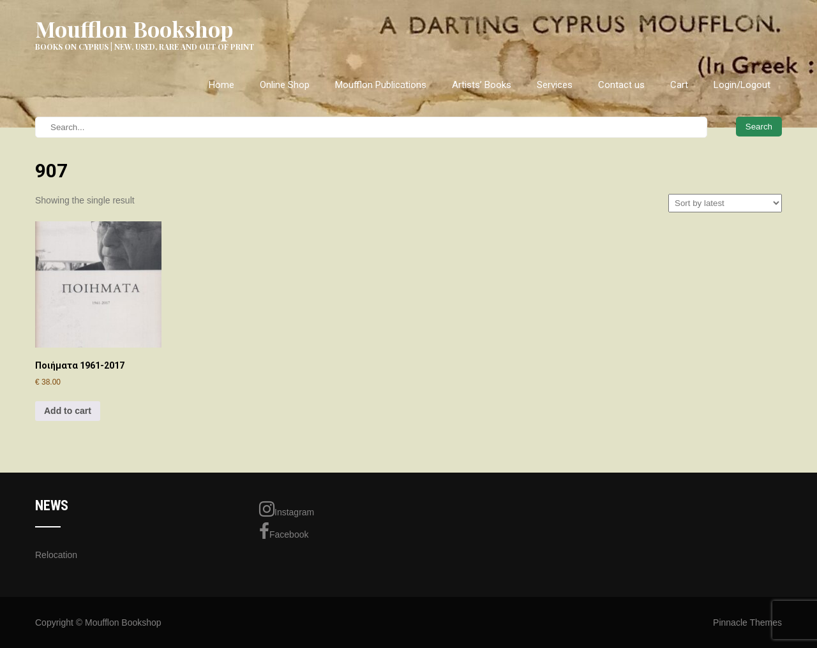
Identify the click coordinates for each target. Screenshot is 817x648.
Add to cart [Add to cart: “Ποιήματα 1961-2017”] (67, 411)
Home (221, 85)
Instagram (286, 509)
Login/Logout (742, 85)
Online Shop (285, 85)
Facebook (283, 531)
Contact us (621, 85)
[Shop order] (725, 203)
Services (555, 85)
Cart (679, 85)
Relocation (56, 555)
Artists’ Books (481, 85)
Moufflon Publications (380, 85)
